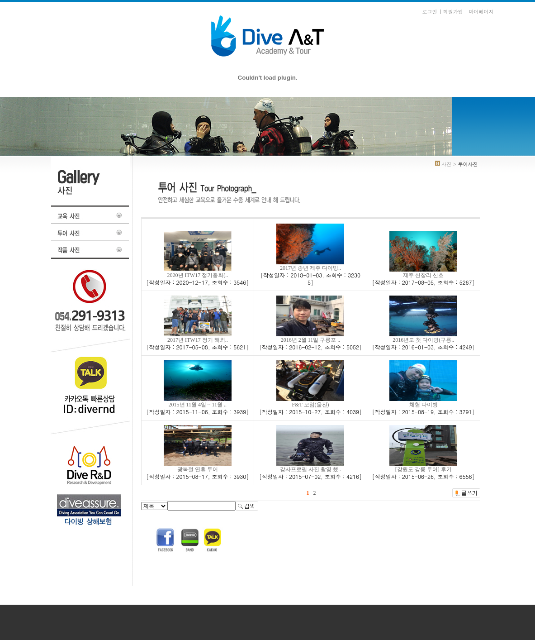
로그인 (429, 11)
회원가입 (453, 11)
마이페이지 (481, 11)
